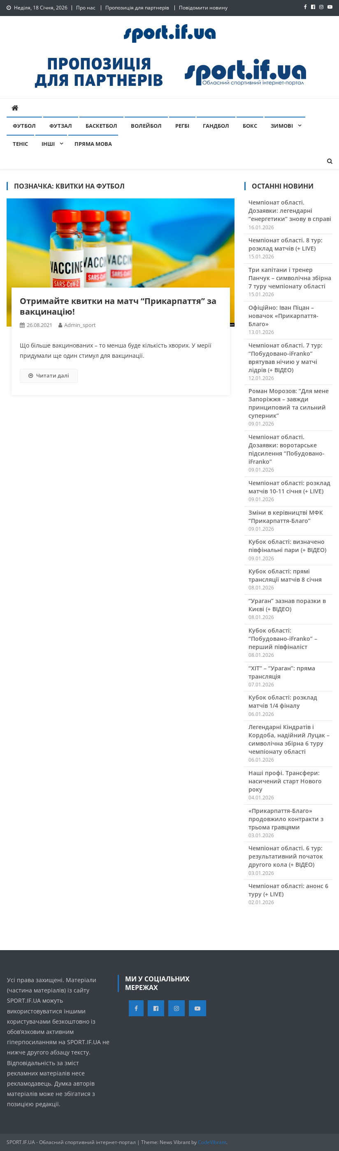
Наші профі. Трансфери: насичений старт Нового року (285, 781)
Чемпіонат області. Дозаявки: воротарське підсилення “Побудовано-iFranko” (286, 449)
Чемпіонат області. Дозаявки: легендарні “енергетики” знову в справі (289, 210)
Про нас (85, 7)
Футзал (60, 125)
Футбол (24, 125)
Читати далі (48, 375)
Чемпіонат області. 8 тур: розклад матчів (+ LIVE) (285, 244)
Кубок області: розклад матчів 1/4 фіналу (282, 701)
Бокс (250, 125)
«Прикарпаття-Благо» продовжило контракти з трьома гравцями (285, 819)
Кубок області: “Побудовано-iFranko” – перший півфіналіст (282, 638)
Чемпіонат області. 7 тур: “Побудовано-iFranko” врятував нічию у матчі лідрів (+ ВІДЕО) (285, 357)
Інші (48, 143)
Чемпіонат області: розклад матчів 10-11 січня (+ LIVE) (289, 487)
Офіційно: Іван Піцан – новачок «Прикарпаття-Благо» (283, 316)
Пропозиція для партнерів (137, 7)
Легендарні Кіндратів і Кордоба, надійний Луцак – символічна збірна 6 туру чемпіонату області (289, 739)
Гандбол (216, 125)
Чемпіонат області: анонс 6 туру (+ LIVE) (288, 890)
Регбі (182, 125)
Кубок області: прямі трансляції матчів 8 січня (285, 575)
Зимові (282, 125)
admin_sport (80, 325)
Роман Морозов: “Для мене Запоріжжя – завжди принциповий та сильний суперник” (288, 403)
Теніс (20, 143)
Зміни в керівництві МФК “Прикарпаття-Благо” (285, 517)
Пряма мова (93, 143)
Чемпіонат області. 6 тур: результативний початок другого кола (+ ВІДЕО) (285, 856)
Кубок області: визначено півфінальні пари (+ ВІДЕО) (287, 546)
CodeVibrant (212, 1142)
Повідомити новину (203, 7)
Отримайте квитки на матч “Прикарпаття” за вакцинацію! (118, 306)
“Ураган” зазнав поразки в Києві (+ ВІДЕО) (287, 605)
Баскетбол (101, 125)
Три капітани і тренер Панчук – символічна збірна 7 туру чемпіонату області (289, 278)
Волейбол (146, 125)
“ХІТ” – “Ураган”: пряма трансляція (281, 672)
